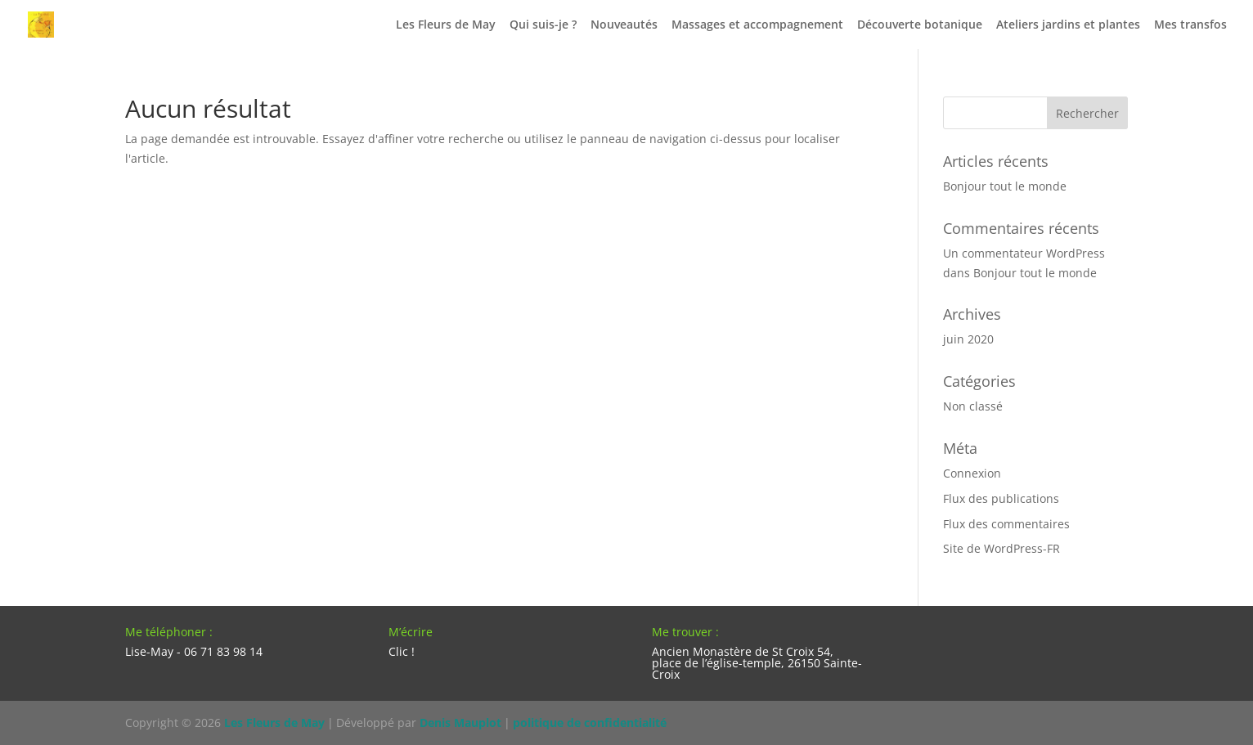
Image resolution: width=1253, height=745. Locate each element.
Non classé (973, 406)
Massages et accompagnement (757, 25)
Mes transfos (1190, 25)
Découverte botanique (919, 25)
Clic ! (401, 651)
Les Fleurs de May (446, 25)
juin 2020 (968, 339)
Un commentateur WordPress (1024, 253)
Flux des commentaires (1006, 524)
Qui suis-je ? (543, 25)
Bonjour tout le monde (1005, 186)
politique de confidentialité (590, 722)
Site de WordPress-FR (1001, 548)
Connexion (972, 473)
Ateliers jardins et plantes (1068, 25)
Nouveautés (624, 25)
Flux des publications (1001, 498)
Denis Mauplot (460, 722)
